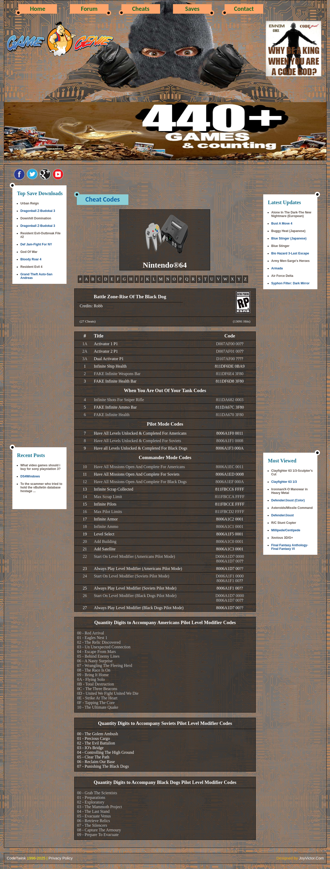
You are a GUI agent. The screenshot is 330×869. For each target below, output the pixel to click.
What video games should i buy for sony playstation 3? (40, 467)
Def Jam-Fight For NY (36, 244)
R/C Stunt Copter (283, 523)
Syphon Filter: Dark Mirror (290, 283)
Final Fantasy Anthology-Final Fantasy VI (289, 547)
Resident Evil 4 (31, 267)
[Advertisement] (39, 366)
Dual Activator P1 (109, 359)
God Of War (28, 252)
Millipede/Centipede (285, 530)
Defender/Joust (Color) (288, 500)
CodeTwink (16, 858)
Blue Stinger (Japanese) (289, 238)
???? (239, 359)
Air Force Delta (282, 276)
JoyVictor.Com (311, 858)
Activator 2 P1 (106, 351)
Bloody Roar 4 (30, 259)
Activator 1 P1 (106, 344)
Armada (277, 268)
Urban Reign (29, 203)
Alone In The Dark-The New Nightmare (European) (291, 214)
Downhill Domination (35, 218)
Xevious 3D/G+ (282, 538)
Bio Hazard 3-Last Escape (290, 253)
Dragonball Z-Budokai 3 (37, 211)
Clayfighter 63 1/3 (284, 482)
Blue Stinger (280, 246)
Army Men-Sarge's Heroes (290, 261)
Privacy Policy (60, 858)
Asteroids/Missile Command (292, 508)
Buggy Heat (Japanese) (288, 231)
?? (241, 344)
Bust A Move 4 (281, 223)
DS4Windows (30, 476)
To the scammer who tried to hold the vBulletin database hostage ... (41, 487)
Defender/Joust (282, 515)
